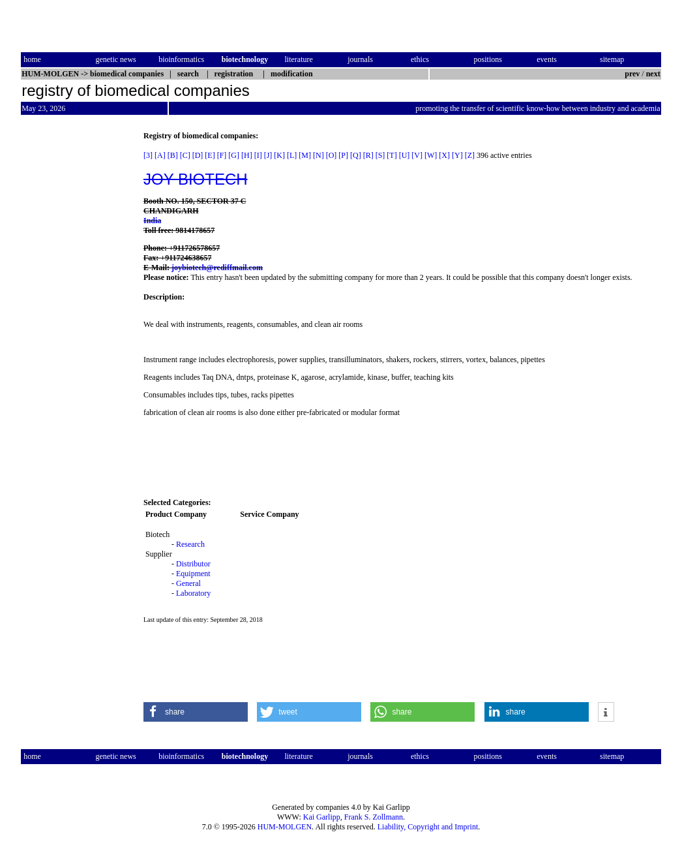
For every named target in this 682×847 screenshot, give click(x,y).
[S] (380, 155)
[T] (391, 155)
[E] (210, 155)
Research (190, 544)
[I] (258, 155)
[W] (430, 155)
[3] (148, 155)
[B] (173, 155)
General (188, 583)
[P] (343, 155)
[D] (197, 155)
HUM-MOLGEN (285, 826)
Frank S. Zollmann (373, 817)
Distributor (193, 563)
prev (632, 73)
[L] (292, 155)
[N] (318, 155)
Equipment (193, 573)
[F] (222, 155)
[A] (160, 155)
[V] (417, 155)
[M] (305, 155)
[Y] (457, 155)
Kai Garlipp (321, 817)
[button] (195, 712)
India (152, 220)
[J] (268, 155)
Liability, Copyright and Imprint (428, 826)
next (653, 73)
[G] (233, 155)
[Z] (470, 155)
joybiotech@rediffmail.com (217, 267)
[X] (444, 155)
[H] (246, 155)
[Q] (355, 155)
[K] (279, 155)
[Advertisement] (75, 327)
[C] (185, 155)
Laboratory (193, 593)
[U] (404, 155)
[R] (368, 155)
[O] (331, 155)
